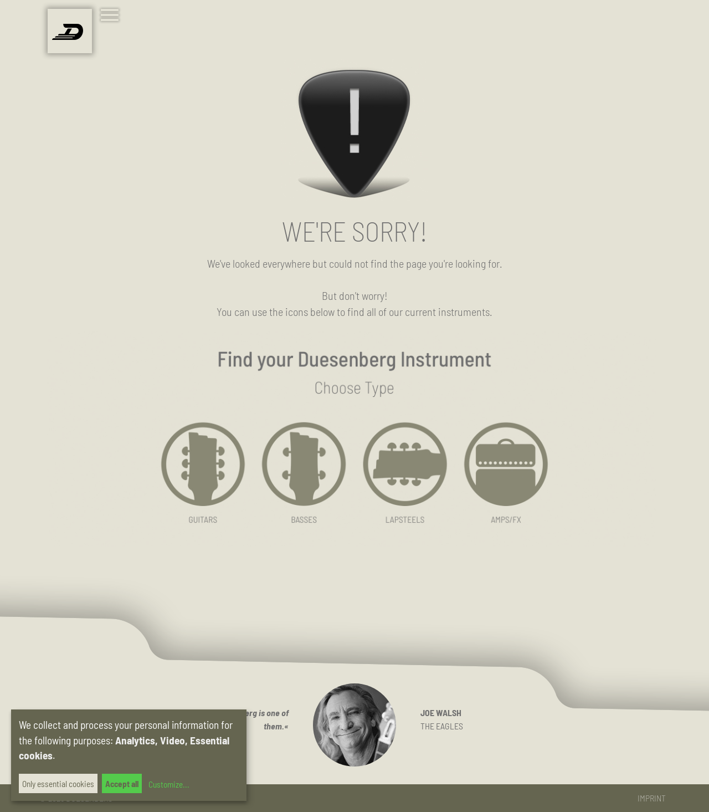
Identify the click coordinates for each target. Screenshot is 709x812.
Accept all (121, 784)
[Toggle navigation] (112, 16)
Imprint (652, 798)
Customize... (167, 784)
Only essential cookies (58, 784)
